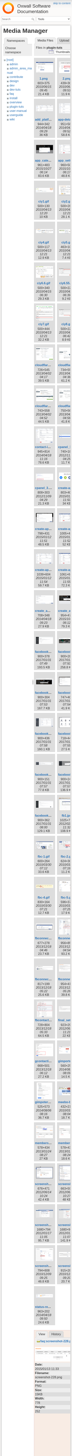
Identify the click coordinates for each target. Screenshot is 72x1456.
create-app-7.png (47, 569)
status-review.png (48, 1306)
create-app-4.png (47, 529)
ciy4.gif (43, 242)
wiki (12, 119)
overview (16, 102)
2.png (67, 78)
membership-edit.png (50, 1143)
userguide (16, 115)
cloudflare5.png (46, 406)
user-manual (18, 110)
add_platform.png (48, 119)
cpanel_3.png (45, 488)
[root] (10, 59)
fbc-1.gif (44, 856)
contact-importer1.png (51, 447)
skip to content (61, 3)
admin (14, 64)
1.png (44, 78)
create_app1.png (47, 610)
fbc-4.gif (44, 897)
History (56, 1334)
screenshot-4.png (47, 1184)
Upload (64, 40)
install (13, 98)
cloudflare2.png (46, 365)
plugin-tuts (17, 106)
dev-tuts (15, 89)
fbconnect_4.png (47, 979)
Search (33, 19)
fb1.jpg (67, 815)
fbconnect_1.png (47, 938)
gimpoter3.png (45, 1102)
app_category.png (48, 160)
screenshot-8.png (47, 1225)
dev (12, 85)
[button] (62, 51)
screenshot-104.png (49, 1266)
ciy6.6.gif (43, 283)
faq (12, 93)
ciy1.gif (43, 201)
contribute (16, 76)
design (14, 81)
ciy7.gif (43, 324)
